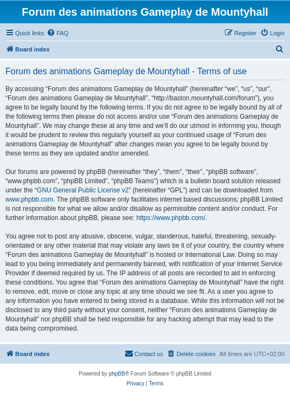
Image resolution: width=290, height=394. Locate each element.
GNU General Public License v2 (82, 190)
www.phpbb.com (29, 199)
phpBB (117, 374)
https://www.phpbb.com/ (170, 218)
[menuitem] (57, 33)
